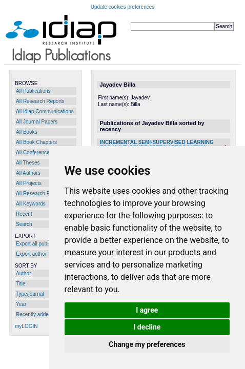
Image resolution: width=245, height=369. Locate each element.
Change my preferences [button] (147, 344)
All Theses (28, 163)
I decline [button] (146, 327)
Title (21, 283)
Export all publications (41, 244)
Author (23, 273)
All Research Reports (40, 101)
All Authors (28, 173)
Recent (24, 214)
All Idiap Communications (45, 111)
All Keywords (31, 204)
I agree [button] (147, 310)
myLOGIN (26, 326)
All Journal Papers (36, 122)
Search (24, 224)
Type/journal (30, 294)
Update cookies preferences (123, 7)
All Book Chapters (36, 142)
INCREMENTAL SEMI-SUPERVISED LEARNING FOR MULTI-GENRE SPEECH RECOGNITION (157, 145)
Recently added (34, 314)
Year (21, 304)
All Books (26, 132)
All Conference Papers (41, 152)
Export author (31, 254)
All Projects (29, 183)
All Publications (33, 91)
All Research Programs (42, 193)
